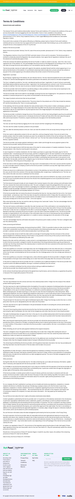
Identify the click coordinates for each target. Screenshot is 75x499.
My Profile (35, 458)
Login (63, 10)
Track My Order (54, 10)
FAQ (71, 4)
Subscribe (67, 459)
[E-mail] (52, 459)
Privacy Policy (24, 458)
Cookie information (52, 1)
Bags (24, 10)
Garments (30, 10)
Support (40, 10)
